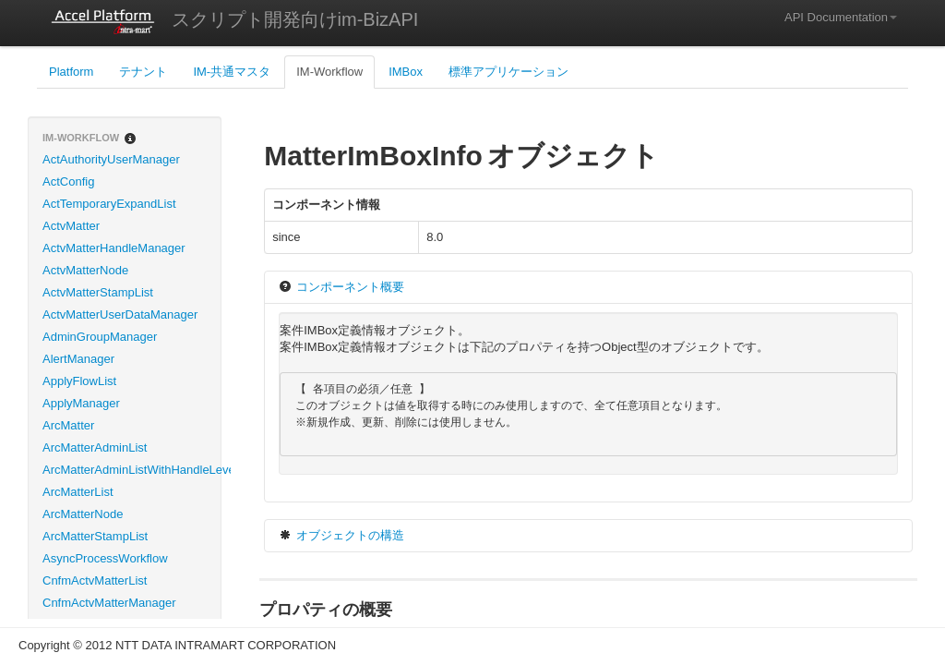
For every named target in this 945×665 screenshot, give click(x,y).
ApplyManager (81, 403)
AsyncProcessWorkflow (105, 558)
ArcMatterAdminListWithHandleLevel (131, 470)
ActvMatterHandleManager (113, 248)
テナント (143, 72)
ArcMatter (68, 425)
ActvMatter (71, 226)
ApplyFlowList (79, 381)
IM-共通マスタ (231, 72)
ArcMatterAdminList (94, 447)
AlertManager (78, 359)
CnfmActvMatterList (94, 580)
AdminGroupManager (99, 337)
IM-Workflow (329, 72)
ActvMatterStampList (97, 292)
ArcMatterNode (82, 514)
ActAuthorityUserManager (111, 159)
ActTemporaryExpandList (109, 204)
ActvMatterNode (85, 270)
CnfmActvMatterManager (109, 603)
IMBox (406, 72)
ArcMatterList (78, 492)
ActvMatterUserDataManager (119, 314)
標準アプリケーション (508, 72)
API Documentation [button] (840, 17)
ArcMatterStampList (95, 536)
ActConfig (68, 181)
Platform (71, 72)
